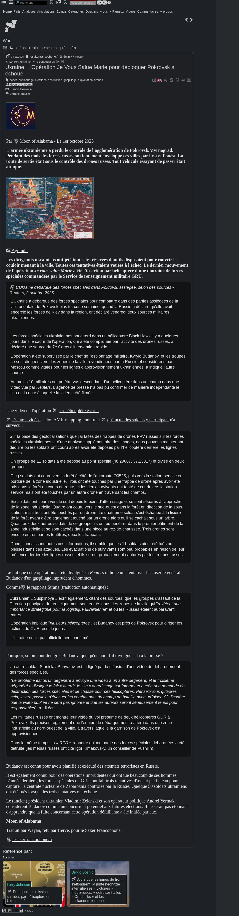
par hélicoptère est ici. (78, 410)
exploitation (85, 80)
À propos (166, 11)
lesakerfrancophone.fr (44, 56)
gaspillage (70, 80)
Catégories (76, 11)
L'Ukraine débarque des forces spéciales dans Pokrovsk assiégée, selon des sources (93, 287)
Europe (14, 89)
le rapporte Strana (43, 587)
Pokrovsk (26, 89)
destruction (55, 80)
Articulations (46, 11)
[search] (31, 2)
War (7, 40)
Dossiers (92, 11)
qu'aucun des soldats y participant (138, 419)
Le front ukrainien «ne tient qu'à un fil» (42, 48)
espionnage (26, 80)
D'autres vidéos (26, 419)
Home (7, 11)
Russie (25, 93)
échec (13, 80)
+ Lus (104, 11)
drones (98, 80)
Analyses (28, 11)
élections (41, 80)
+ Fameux (117, 11)
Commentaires (147, 11)
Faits (16, 11)
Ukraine (15, 93)
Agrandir (17, 250)
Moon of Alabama (21, 84)
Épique (61, 11)
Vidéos (131, 11)
